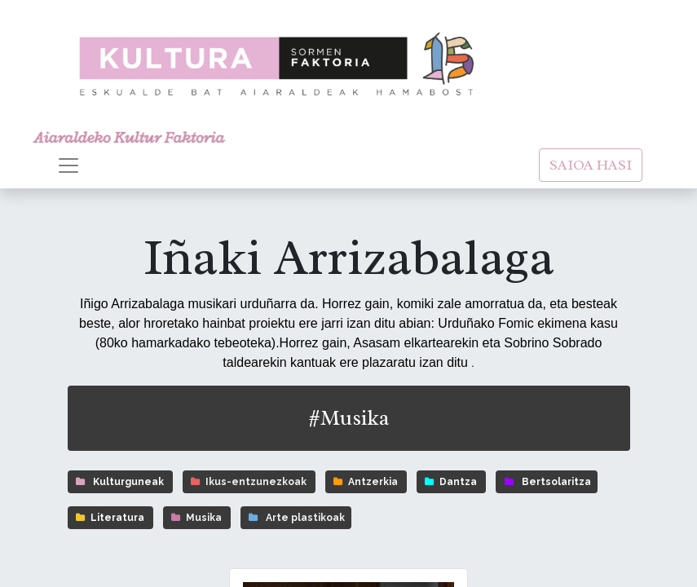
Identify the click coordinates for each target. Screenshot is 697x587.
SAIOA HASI (590, 165)
